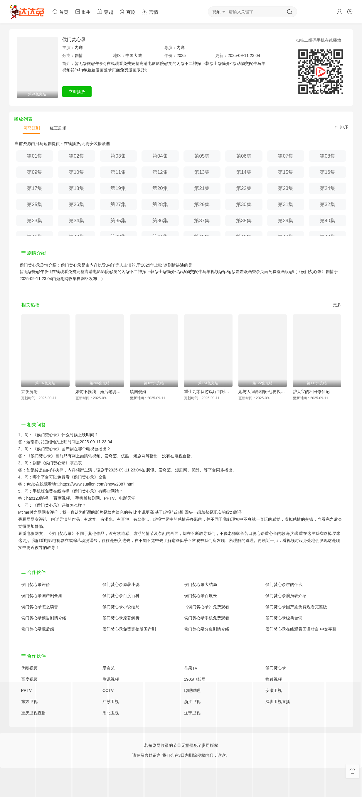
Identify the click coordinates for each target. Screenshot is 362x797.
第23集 (285, 188)
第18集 (76, 188)
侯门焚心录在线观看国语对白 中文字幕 (300, 629)
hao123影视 (37, 498)
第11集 (118, 172)
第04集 (160, 156)
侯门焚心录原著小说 (120, 584)
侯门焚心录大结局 (200, 584)
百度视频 (61, 498)
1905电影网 (195, 679)
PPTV (109, 498)
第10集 (76, 172)
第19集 (118, 188)
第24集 (327, 188)
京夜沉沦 (29, 391)
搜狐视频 (273, 679)
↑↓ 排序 (341, 126)
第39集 (285, 220)
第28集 (160, 204)
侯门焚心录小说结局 (120, 606)
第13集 (202, 172)
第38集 (244, 220)
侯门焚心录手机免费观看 (206, 618)
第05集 (202, 156)
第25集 (34, 204)
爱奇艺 (165, 470)
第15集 (285, 172)
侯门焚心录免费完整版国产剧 (129, 629)
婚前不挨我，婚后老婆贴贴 (99, 391)
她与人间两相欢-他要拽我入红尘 (262, 391)
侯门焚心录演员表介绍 (286, 595)
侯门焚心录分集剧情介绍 (206, 629)
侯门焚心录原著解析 (120, 618)
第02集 (76, 156)
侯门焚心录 (74, 39)
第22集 (244, 188)
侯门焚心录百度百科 (120, 595)
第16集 (327, 172)
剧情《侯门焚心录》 (51, 463)
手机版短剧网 (87, 498)
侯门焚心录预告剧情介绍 (43, 618)
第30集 (244, 204)
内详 (79, 47)
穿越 (105, 12)
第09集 (34, 172)
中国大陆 (133, 55)
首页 (60, 12)
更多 (337, 304)
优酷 (195, 470)
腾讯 (150, 470)
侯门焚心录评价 (35, 584)
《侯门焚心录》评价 (51, 505)
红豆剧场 (57, 128)
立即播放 (77, 91)
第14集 (244, 172)
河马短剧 (31, 128)
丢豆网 (24, 519)
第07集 (285, 156)
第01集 (34, 156)
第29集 (202, 204)
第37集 (202, 220)
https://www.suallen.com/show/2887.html (97, 484)
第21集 (202, 188)
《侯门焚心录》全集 (88, 477)
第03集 (118, 156)
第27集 (118, 204)
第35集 (118, 220)
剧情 (79, 55)
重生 (82, 12)
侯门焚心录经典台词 (283, 618)
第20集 (160, 188)
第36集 (160, 220)
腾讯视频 (110, 679)
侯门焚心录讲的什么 (283, 584)
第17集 (34, 188)
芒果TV (191, 668)
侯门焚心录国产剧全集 (41, 595)
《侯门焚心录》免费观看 (206, 606)
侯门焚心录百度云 (200, 595)
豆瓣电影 (26, 533)
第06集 (244, 156)
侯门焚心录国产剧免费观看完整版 (296, 606)
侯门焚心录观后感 (37, 629)
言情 (150, 12)
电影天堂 (127, 498)
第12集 (160, 172)
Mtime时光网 (30, 512)
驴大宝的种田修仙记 (311, 391)
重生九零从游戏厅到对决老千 (208, 391)
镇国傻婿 (138, 391)
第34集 (76, 220)
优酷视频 (29, 668)
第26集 (76, 204)
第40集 (327, 220)
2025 (181, 55)
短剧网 (62, 278)
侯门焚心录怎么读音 (39, 606)
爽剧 (127, 12)
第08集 (327, 156)
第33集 (34, 220)
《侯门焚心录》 (47, 434)
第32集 (327, 204)
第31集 (285, 204)
